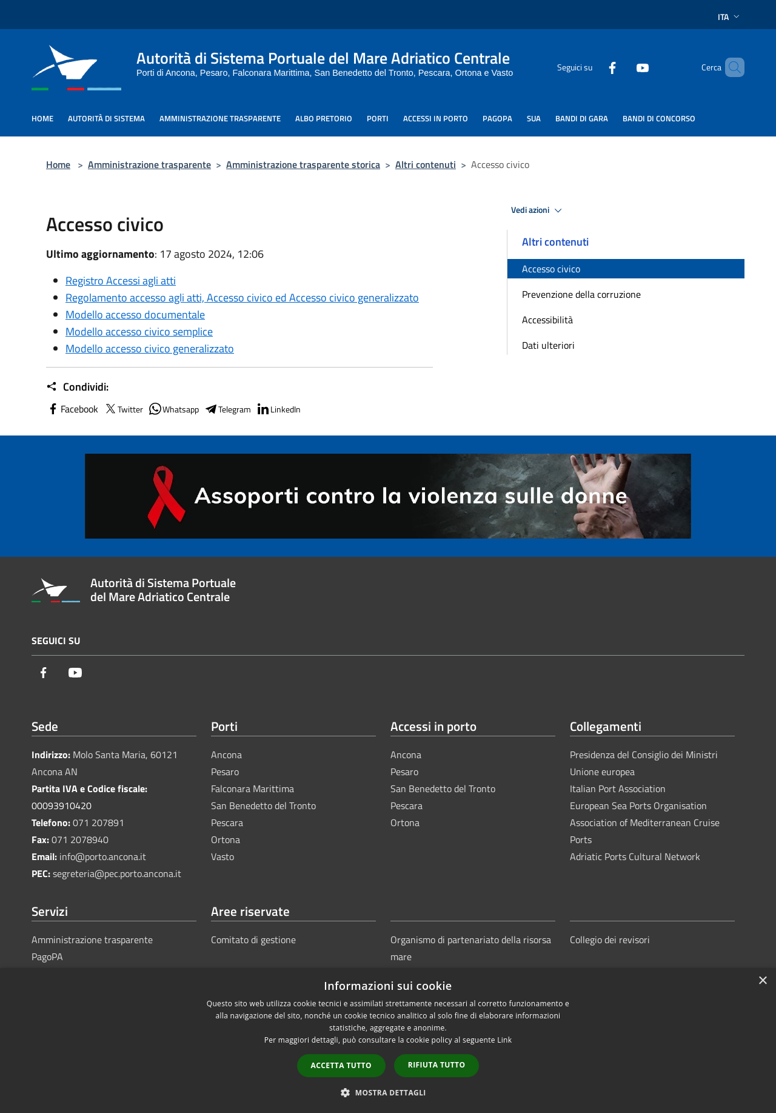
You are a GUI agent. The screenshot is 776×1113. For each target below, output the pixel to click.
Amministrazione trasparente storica (303, 164)
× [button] (762, 981)
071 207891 (98, 822)
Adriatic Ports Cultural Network (635, 856)
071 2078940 (80, 839)
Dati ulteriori (548, 345)
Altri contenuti (425, 164)
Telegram (227, 409)
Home (58, 164)
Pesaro (225, 771)
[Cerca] (729, 67)
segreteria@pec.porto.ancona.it (117, 873)
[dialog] (388, 1040)
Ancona (226, 754)
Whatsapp (173, 409)
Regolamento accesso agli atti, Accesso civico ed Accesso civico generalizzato (242, 297)
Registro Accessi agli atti (120, 280)
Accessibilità (547, 319)
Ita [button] (730, 16)
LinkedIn (278, 409)
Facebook (72, 409)
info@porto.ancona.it (102, 856)
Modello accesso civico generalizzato (149, 348)
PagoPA (47, 956)
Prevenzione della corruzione (581, 294)
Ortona (225, 839)
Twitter (123, 409)
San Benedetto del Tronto (263, 805)
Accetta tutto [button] (341, 1065)
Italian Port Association (618, 788)
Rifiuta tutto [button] (437, 1065)
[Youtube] (622, 67)
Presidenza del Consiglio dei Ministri (644, 754)
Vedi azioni (538, 210)
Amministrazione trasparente (149, 164)
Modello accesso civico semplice (139, 331)
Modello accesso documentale (135, 314)
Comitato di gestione (253, 939)
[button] (388, 1092)
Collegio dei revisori (610, 939)
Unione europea (602, 771)
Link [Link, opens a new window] (504, 1040)
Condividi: (77, 386)
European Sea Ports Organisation (638, 805)
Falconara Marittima (252, 788)
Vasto (222, 856)
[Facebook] (592, 67)
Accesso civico (551, 268)
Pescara (227, 822)
